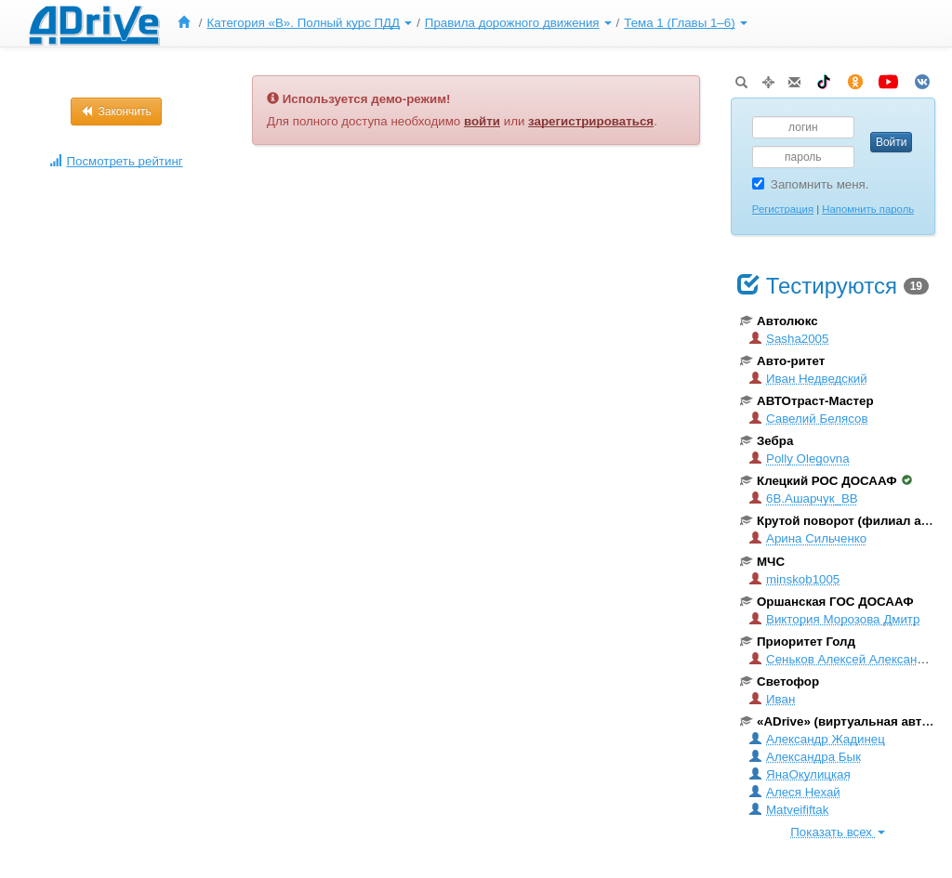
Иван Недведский (808, 379)
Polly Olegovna (799, 458)
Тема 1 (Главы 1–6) (685, 23)
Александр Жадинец (817, 739)
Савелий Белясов (808, 419)
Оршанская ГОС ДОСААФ (827, 602)
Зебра (766, 441)
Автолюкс (779, 321)
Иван (772, 699)
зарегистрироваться (591, 121)
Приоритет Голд (797, 642)
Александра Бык (805, 757)
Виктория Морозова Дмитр (834, 619)
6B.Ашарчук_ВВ (803, 498)
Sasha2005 (788, 339)
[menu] (460, 23)
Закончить (116, 111)
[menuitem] (188, 23)
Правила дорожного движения (518, 23)
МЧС (762, 562)
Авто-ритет (782, 361)
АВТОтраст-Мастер (807, 401)
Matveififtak (788, 810)
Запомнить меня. (810, 184)
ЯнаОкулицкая (800, 774)
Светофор (779, 681)
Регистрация (782, 209)
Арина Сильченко (807, 538)
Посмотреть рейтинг (115, 161)
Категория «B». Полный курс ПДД (310, 23)
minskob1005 (794, 579)
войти (482, 121)
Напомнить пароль (868, 209)
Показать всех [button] (837, 832)
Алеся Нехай (794, 792)
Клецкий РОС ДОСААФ (826, 481)
